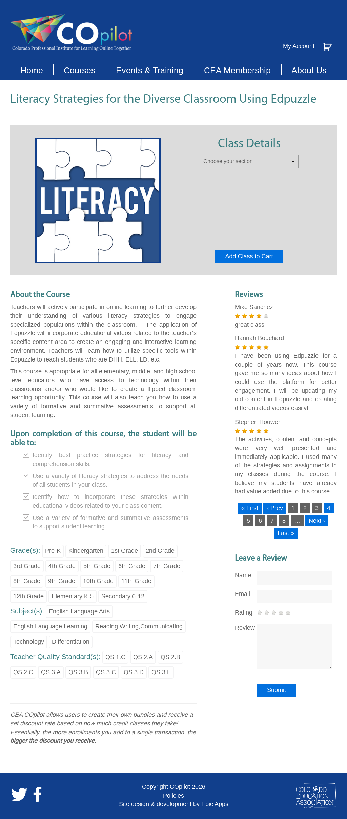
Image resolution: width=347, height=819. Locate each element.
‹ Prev (275, 508)
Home (31, 70)
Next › (317, 520)
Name (243, 575)
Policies (173, 795)
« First (249, 508)
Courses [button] (80, 70)
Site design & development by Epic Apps (173, 804)
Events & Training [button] (149, 70)
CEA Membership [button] (237, 70)
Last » (286, 533)
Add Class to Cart (249, 256)
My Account (298, 46)
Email (242, 593)
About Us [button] (309, 70)
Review (243, 627)
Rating (243, 612)
